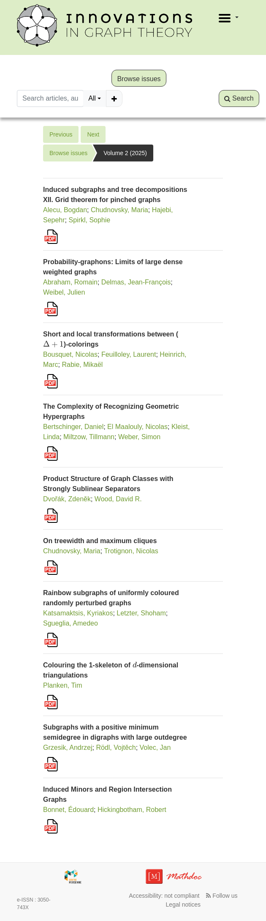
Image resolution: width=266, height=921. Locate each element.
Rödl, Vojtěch (116, 747)
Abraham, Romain (70, 282)
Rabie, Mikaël (82, 364)
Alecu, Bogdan (65, 209)
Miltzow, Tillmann (88, 436)
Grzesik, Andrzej (67, 747)
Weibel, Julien (64, 292)
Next (93, 134)
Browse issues (138, 78)
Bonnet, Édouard (68, 809)
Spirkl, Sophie (90, 220)
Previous (60, 134)
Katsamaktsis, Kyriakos (78, 613)
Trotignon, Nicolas (131, 551)
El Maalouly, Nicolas (137, 426)
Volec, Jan (155, 747)
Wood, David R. (118, 499)
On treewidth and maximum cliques (100, 540)
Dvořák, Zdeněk (67, 499)
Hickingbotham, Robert (132, 809)
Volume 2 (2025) (125, 153)
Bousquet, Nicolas (70, 354)
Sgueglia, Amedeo (70, 623)
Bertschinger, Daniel (73, 426)
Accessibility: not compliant (164, 895)
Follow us (221, 895)
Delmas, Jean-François (136, 282)
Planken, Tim (62, 685)
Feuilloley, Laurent (128, 354)
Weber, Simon (139, 436)
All (92, 98)
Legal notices (183, 904)
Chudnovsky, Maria (119, 209)
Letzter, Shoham (141, 613)
